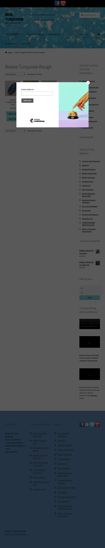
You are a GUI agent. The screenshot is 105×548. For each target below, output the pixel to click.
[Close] (88, 83)
